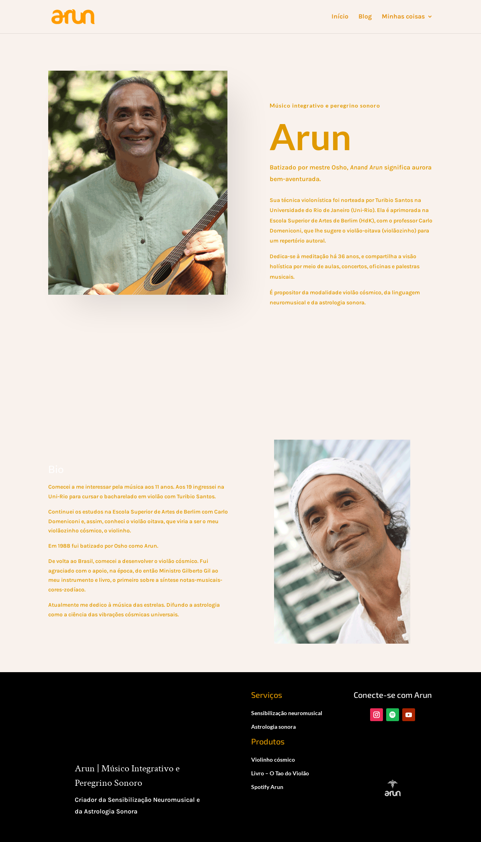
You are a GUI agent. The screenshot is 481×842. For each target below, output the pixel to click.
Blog (365, 17)
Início (340, 17)
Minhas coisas (403, 17)
